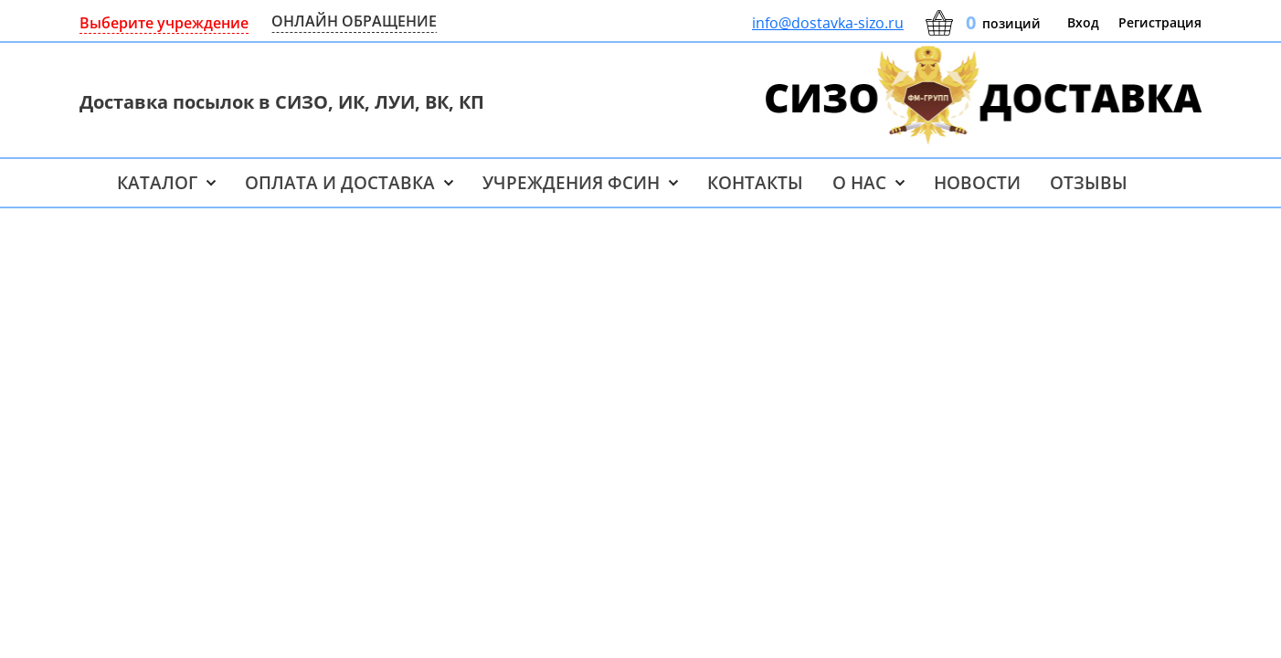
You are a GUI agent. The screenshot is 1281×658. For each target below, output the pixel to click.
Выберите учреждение (164, 23)
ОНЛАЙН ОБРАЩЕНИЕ (354, 21)
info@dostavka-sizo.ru (828, 23)
